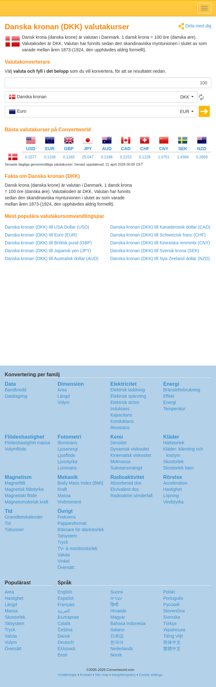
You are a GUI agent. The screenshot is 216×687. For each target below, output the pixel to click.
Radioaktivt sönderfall (131, 495)
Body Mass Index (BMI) (80, 482)
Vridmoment (69, 501)
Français (66, 604)
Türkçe (170, 623)
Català (64, 623)
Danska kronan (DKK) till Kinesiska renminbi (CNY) (160, 242)
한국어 (117, 642)
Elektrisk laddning (127, 389)
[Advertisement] (172, 197)
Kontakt (86, 675)
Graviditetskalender (24, 517)
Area (62, 389)
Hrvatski (118, 610)
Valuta (64, 554)
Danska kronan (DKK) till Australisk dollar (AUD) (51, 258)
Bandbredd (15, 389)
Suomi (116, 591)
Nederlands (121, 648)
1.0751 (164, 157)
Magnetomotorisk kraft (26, 501)
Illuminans (67, 442)
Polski (169, 591)
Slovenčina (174, 610)
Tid (8, 523)
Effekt (168, 396)
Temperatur (174, 408)
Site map (101, 675)
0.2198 (107, 157)
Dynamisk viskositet (129, 448)
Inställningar (67, 675)
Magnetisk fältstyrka (24, 489)
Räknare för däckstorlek (81, 529)
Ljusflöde (66, 455)
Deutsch (66, 642)
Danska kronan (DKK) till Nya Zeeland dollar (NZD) (160, 258)
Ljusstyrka (67, 461)
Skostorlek (173, 461)
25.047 (88, 157)
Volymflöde (15, 448)
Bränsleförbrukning (181, 389)
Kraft (62, 489)
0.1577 (31, 157)
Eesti (62, 654)
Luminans (67, 467)
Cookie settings (151, 675)
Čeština (65, 629)
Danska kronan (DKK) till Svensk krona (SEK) (154, 250)
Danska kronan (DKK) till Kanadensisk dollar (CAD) (160, 227)
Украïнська (174, 629)
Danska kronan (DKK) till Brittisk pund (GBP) (48, 242)
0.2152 (126, 157)
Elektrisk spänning (128, 396)
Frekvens (67, 517)
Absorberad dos (125, 482)
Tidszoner (14, 529)
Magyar (117, 617)
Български (68, 617)
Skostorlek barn (178, 467)
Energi (169, 402)
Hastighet (172, 489)
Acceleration (175, 482)
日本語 (117, 636)
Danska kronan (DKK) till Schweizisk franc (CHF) (158, 234)
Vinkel (63, 561)
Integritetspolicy (124, 675)
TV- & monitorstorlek (77, 548)
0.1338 (50, 157)
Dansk (64, 636)
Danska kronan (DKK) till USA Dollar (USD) (47, 227)
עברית (116, 598)
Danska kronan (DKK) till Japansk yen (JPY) (48, 250)
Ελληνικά (66, 648)
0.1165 (69, 157)
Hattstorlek (173, 442)
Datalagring (16, 396)
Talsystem (67, 535)
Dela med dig (194, 26)
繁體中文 (172, 648)
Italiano (117, 629)
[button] (101, 97)
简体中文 (172, 642)
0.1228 (145, 157)
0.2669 (202, 157)
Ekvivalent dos (124, 489)
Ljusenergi (68, 448)
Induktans (120, 408)
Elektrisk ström (124, 402)
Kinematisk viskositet (130, 455)
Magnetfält (15, 482)
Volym (63, 402)
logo (108, 8)
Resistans (120, 427)
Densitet (118, 442)
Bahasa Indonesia (128, 623)
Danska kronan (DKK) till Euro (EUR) (41, 234)
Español (66, 598)
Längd (64, 396)
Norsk (116, 654)
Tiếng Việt (173, 636)
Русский (171, 604)
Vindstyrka (173, 501)
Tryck (63, 542)
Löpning (171, 495)
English (65, 591)
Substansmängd (126, 467)
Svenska (171, 617)
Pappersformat (72, 523)
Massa (64, 495)
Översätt (66, 567)
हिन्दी (114, 604)
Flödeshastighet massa (27, 442)
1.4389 (183, 157)
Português (173, 598)
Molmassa (120, 461)
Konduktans (122, 421)
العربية (64, 610)
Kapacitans (121, 414)
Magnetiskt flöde (21, 495)
